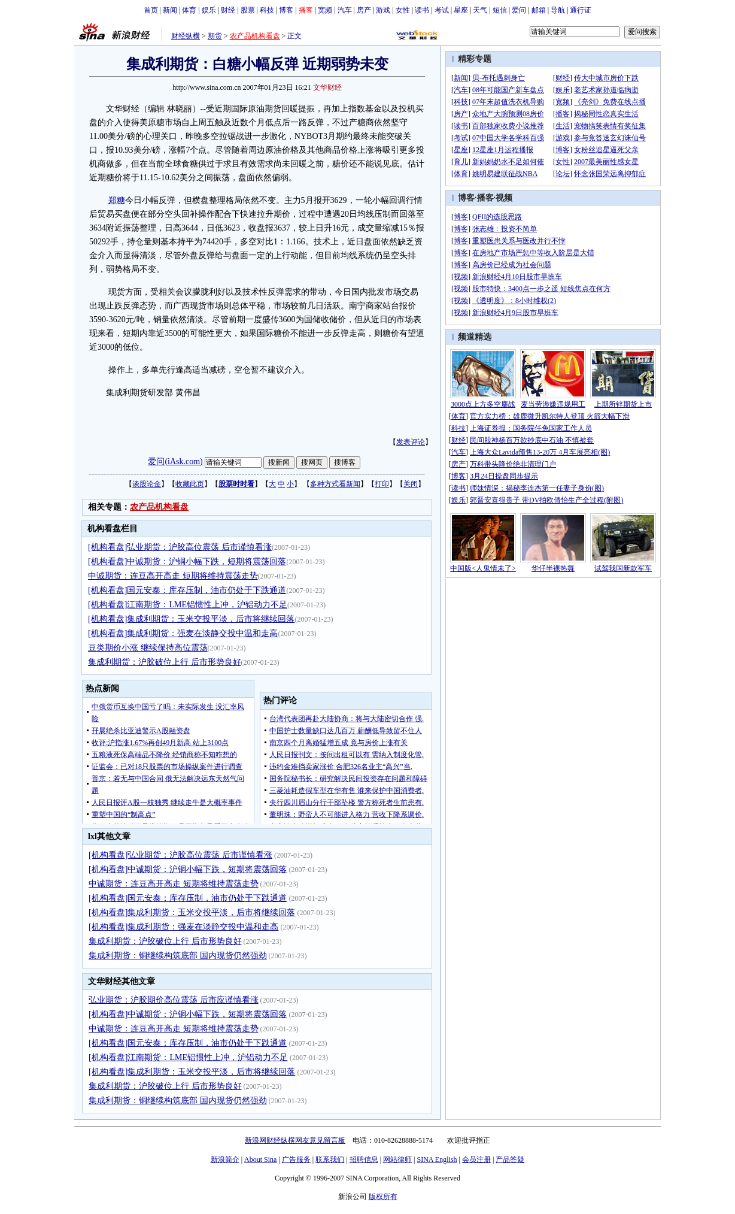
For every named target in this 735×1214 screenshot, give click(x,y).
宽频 (325, 10)
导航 (558, 10)
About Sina (260, 1159)
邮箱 (538, 10)
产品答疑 (510, 1159)
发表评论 (410, 442)
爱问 (519, 10)
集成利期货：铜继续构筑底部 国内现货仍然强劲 (178, 955)
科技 (267, 10)
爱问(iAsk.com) (175, 461)
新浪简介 (225, 1159)
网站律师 (397, 1159)
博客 (286, 10)
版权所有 (383, 1196)
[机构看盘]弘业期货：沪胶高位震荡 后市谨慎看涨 (180, 547)
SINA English (437, 1159)
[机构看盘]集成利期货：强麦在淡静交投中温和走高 (183, 633)
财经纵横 (185, 36)
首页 (151, 10)
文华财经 (327, 87)
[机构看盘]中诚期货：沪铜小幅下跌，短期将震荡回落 (187, 561)
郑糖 (116, 200)
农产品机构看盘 (159, 506)
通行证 (580, 10)
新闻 (170, 10)
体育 (189, 10)
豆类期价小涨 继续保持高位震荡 (148, 647)
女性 (403, 10)
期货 (215, 36)
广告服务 (296, 1159)
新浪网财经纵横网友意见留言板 (295, 1140)
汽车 (345, 10)
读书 (422, 10)
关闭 (410, 484)
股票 (248, 10)
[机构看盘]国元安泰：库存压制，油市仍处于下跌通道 (187, 590)
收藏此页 (189, 484)
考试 (442, 10)
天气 (480, 10)
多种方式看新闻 (335, 484)
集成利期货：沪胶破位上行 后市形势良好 (164, 662)
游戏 (383, 10)
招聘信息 (364, 1159)
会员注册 (476, 1159)
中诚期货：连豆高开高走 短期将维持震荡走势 (173, 575)
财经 (228, 10)
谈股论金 (146, 484)
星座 (461, 10)
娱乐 (209, 10)
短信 (500, 10)
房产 (364, 10)
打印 (382, 484)
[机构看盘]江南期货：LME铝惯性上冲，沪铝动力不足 (187, 604)
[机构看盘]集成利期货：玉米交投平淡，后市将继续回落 (191, 618)
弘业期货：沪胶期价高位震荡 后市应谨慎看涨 (174, 999)
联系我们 (329, 1159)
